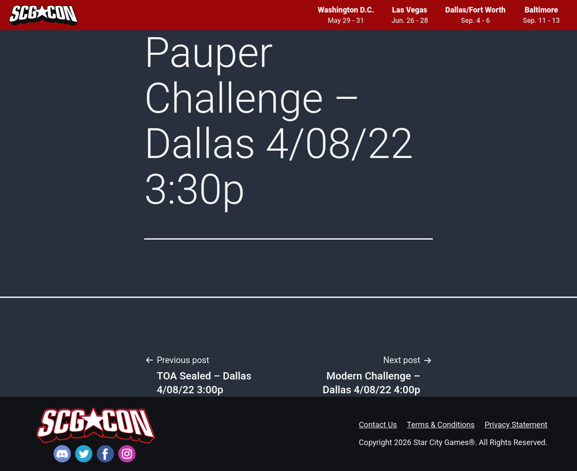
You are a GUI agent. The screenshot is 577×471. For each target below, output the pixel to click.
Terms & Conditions (441, 424)
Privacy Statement (516, 424)
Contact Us (378, 424)
